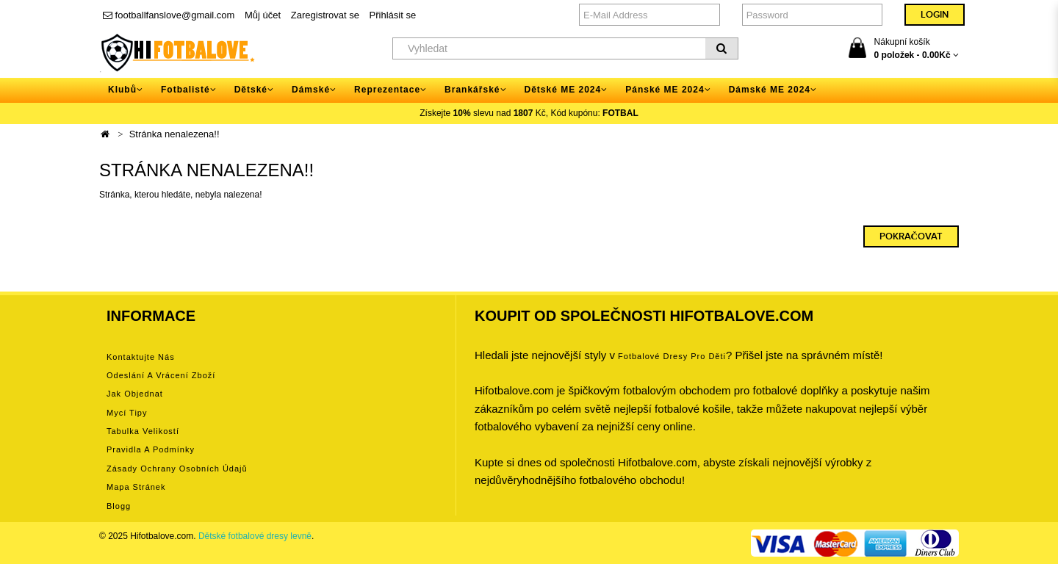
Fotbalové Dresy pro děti (672, 356)
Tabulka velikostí (143, 431)
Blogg (119, 506)
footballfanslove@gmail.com (168, 15)
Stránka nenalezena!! (174, 134)
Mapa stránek (136, 486)
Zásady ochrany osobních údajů (177, 468)
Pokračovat (911, 236)
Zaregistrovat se (325, 15)
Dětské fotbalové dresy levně (255, 536)
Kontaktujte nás (141, 356)
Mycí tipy (127, 412)
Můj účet (263, 15)
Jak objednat (135, 393)
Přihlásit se (393, 15)
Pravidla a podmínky (151, 449)
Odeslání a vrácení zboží (161, 375)
